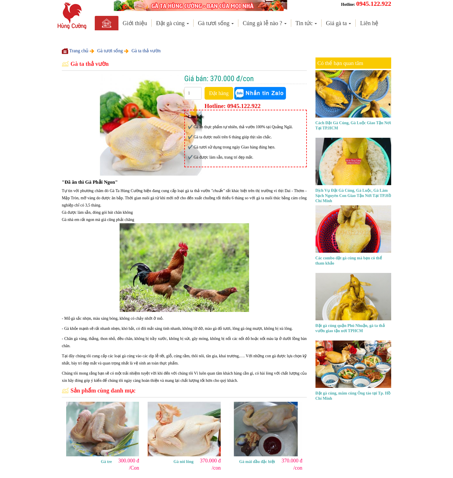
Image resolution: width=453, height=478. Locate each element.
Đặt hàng (219, 93)
